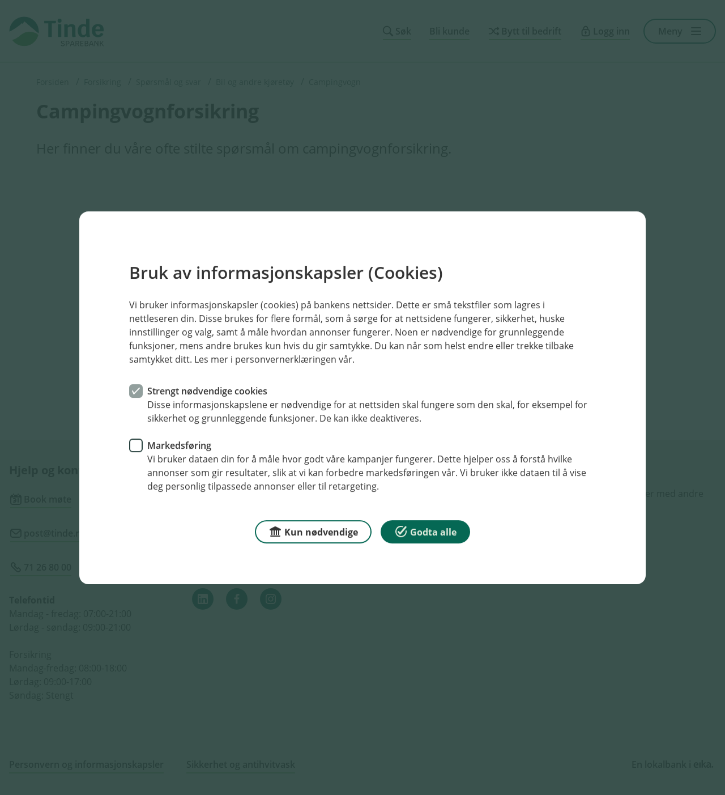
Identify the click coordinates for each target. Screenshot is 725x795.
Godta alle (425, 531)
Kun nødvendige (313, 531)
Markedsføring (179, 445)
